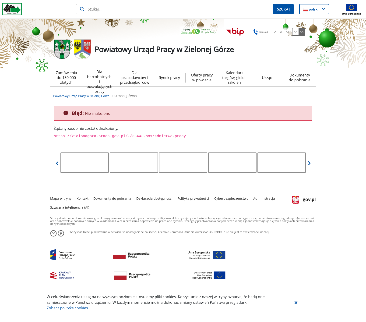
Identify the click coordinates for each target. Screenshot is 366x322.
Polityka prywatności (193, 198)
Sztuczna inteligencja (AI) (69, 207)
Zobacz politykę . (68, 308)
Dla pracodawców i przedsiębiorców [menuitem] (134, 77)
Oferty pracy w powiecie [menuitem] (202, 77)
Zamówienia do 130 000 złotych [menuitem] (66, 77)
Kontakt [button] (260, 32)
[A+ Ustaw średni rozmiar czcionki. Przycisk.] (282, 32)
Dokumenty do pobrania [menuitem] (299, 77)
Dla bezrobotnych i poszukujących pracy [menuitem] (99, 77)
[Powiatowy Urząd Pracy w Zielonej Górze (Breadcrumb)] (81, 96)
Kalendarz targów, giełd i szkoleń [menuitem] (234, 77)
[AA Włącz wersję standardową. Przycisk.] (295, 32)
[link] (199, 32)
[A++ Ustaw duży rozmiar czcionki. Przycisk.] (288, 32)
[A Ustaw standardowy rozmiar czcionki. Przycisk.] (275, 32)
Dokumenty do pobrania (112, 198)
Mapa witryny (60, 198)
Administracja (264, 198)
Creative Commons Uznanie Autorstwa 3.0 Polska (190, 232)
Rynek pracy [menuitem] (169, 77)
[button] (296, 302)
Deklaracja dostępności (154, 198)
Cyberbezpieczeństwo (231, 198)
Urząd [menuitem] (267, 77)
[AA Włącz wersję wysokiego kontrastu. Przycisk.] (302, 32)
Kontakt (82, 198)
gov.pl (304, 200)
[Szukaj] (174, 9)
